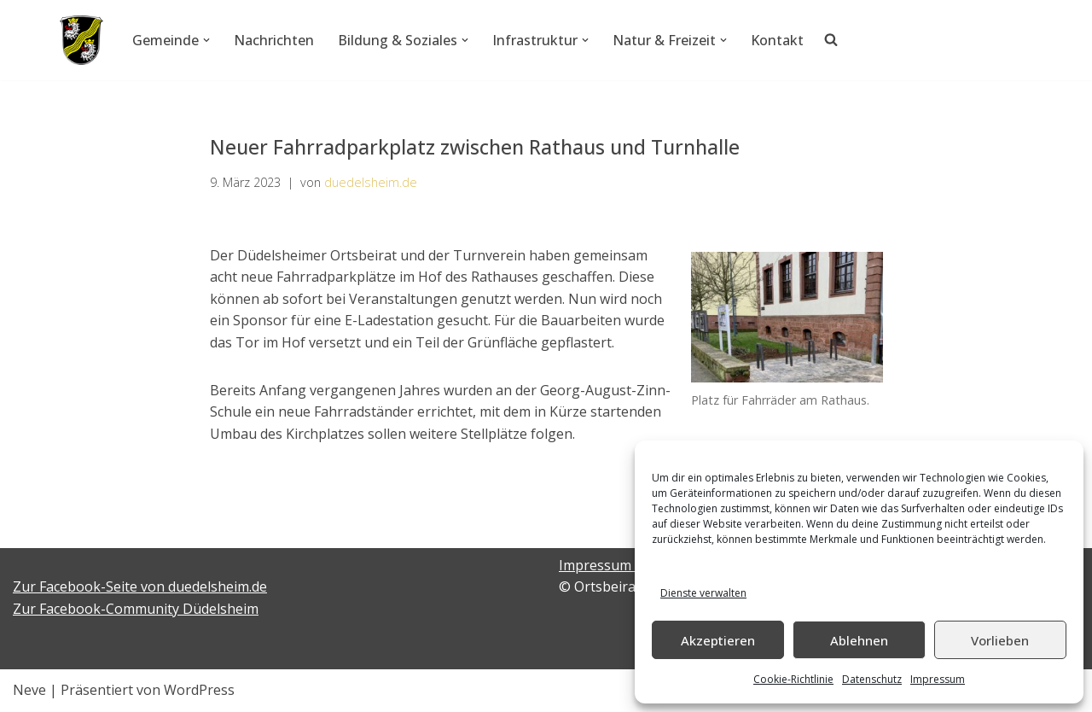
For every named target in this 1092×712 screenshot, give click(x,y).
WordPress (199, 689)
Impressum (937, 679)
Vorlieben (1000, 640)
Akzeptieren (718, 640)
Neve (29, 689)
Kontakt (777, 40)
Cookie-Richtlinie (793, 679)
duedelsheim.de (370, 182)
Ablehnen (859, 640)
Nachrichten (274, 40)
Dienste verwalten (703, 593)
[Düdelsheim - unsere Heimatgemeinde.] (81, 40)
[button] (206, 40)
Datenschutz (872, 679)
